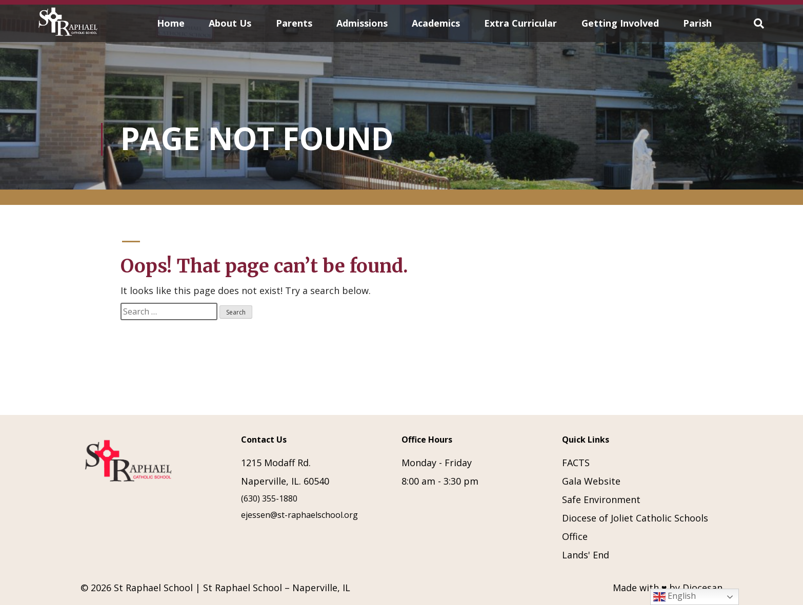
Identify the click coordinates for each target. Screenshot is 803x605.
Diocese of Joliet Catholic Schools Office (635, 527)
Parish (697, 23)
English (674, 596)
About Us (230, 23)
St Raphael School (153, 587)
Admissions (362, 23)
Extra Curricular (520, 23)
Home (171, 23)
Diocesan (702, 587)
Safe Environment (601, 499)
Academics (436, 23)
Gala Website (591, 481)
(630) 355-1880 (269, 498)
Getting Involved (620, 23)
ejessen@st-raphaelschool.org (299, 514)
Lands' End (585, 555)
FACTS (576, 462)
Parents (294, 23)
